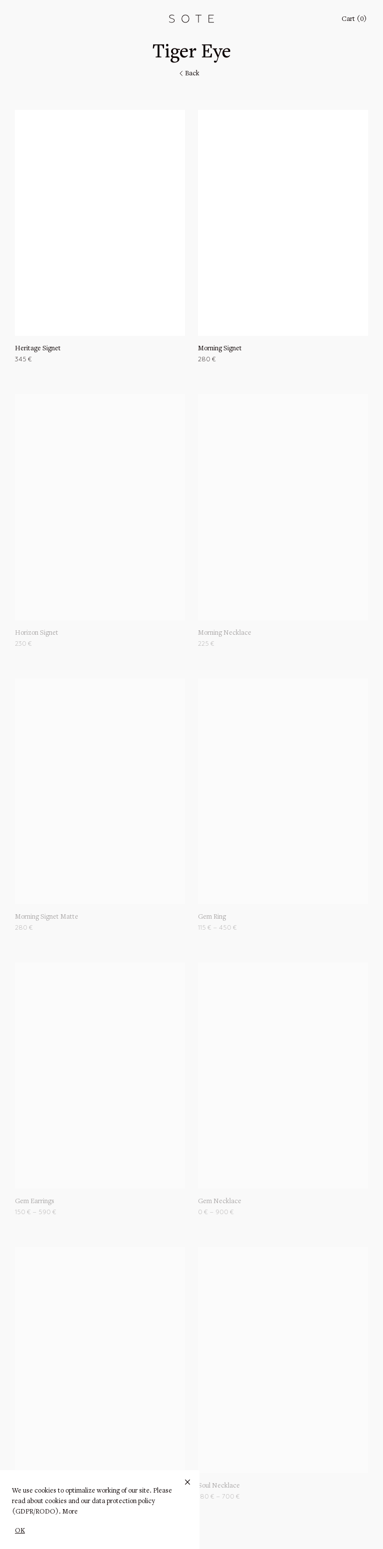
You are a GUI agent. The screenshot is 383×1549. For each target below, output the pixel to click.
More (70, 1512)
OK (20, 1531)
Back (188, 73)
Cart (354, 19)
